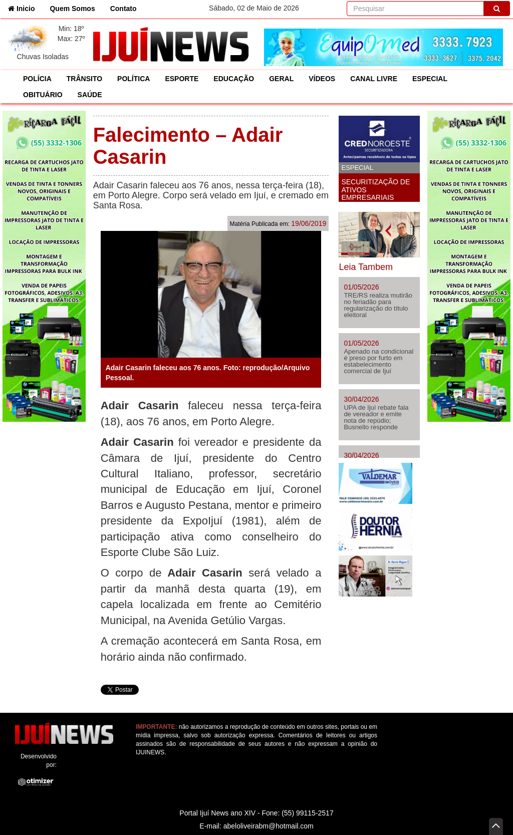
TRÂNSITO (84, 79)
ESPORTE (181, 79)
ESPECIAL (429, 79)
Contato (123, 9)
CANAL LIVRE (373, 79)
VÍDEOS (322, 79)
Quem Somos (72, 9)
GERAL (281, 79)
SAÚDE (90, 95)
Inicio (25, 8)
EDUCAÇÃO (233, 79)
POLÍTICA (133, 79)
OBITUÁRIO (43, 95)
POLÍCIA (37, 79)
